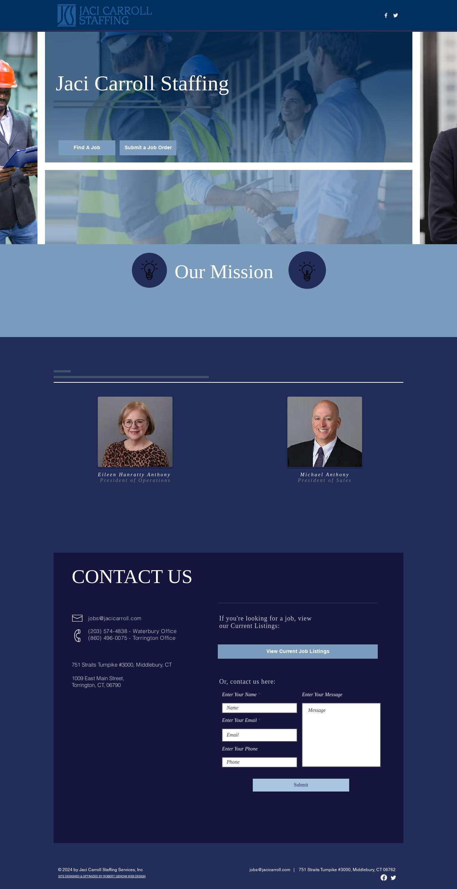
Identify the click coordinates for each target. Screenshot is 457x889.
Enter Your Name (239, 694)
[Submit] (301, 785)
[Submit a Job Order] (148, 147)
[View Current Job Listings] (298, 651)
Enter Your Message (322, 694)
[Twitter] (395, 15)
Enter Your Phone (240, 749)
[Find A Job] (87, 147)
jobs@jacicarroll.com (115, 618)
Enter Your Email (239, 720)
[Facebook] (386, 15)
